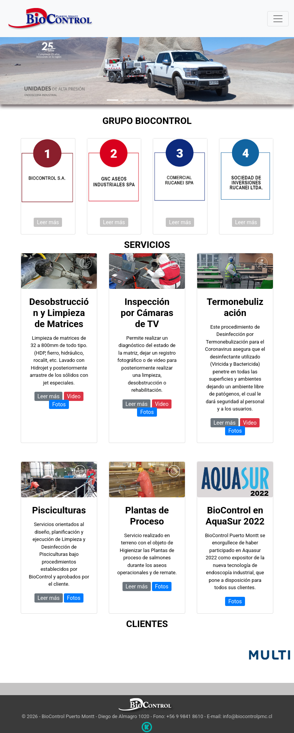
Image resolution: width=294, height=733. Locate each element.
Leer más (48, 222)
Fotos (58, 404)
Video (74, 396)
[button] (22, 69)
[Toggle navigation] (278, 18)
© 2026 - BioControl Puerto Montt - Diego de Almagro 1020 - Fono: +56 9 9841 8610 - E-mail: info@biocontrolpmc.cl (147, 716)
